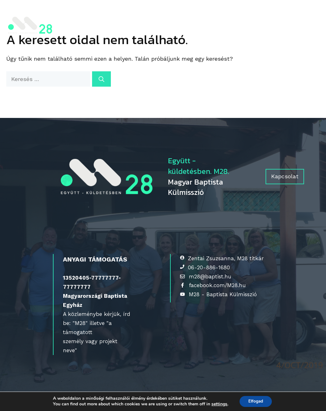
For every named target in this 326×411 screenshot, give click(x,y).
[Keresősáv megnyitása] (79, 36)
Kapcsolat (91, 26)
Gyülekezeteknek (157, 15)
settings (218, 404)
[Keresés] (101, 79)
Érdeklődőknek (222, 14)
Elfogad (255, 401)
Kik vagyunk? (101, 14)
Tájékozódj (280, 14)
